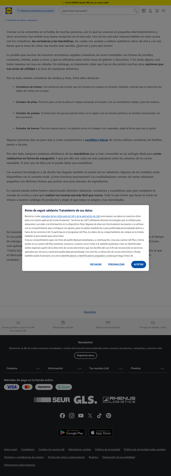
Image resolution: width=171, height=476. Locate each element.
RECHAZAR (96, 264)
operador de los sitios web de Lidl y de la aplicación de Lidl (70, 216)
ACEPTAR (138, 264)
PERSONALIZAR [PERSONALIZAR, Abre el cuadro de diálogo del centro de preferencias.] (116, 264)
